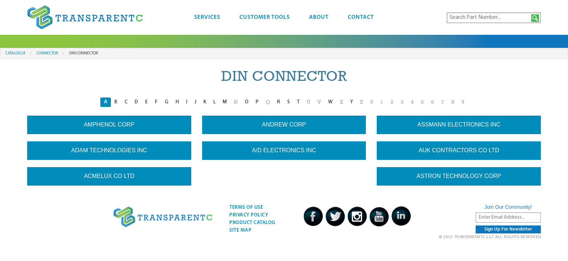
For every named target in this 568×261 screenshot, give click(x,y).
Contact (361, 17)
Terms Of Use (246, 207)
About (319, 17)
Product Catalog (252, 222)
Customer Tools (264, 17)
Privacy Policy (248, 215)
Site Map (240, 230)
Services (207, 17)
